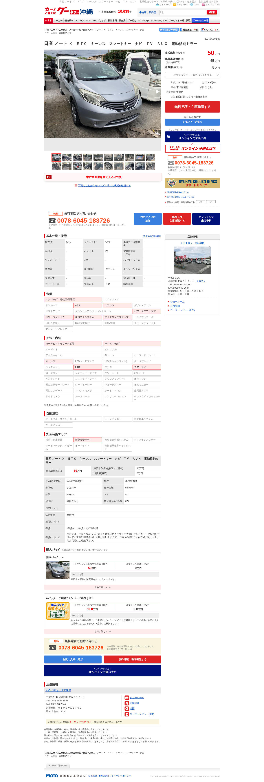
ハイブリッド (99, 20)
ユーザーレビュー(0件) (142, 714)
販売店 (152, 12)
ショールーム (137, 697)
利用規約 (103, 776)
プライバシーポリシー (120, 776)
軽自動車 (69, 20)
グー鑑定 (131, 20)
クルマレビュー (159, 20)
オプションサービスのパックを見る (193, 75)
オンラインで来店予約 (192, 136)
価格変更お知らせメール (178, 192)
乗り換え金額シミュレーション (181, 197)
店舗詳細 (134, 703)
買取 (188, 20)
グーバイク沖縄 (200, 20)
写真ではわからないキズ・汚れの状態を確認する (104, 185)
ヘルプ (196, 4)
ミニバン (79, 20)
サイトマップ (165, 4)
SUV (88, 20)
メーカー (58, 20)
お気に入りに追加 (212, 4)
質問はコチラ (182, 4)
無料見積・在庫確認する (192, 107)
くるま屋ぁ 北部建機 (192, 243)
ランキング (143, 20)
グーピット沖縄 (176, 20)
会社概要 (92, 776)
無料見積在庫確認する (177, 219)
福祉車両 (112, 20)
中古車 (48, 20)
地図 (132, 708)
